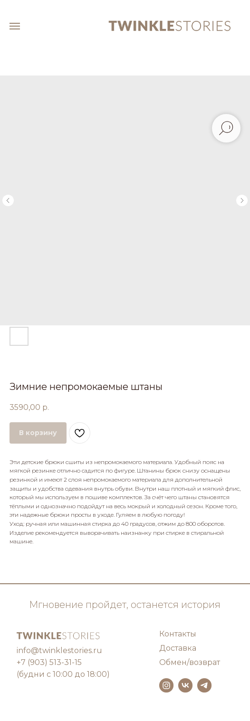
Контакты (177, 633)
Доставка (177, 648)
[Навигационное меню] (15, 26)
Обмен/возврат (189, 662)
